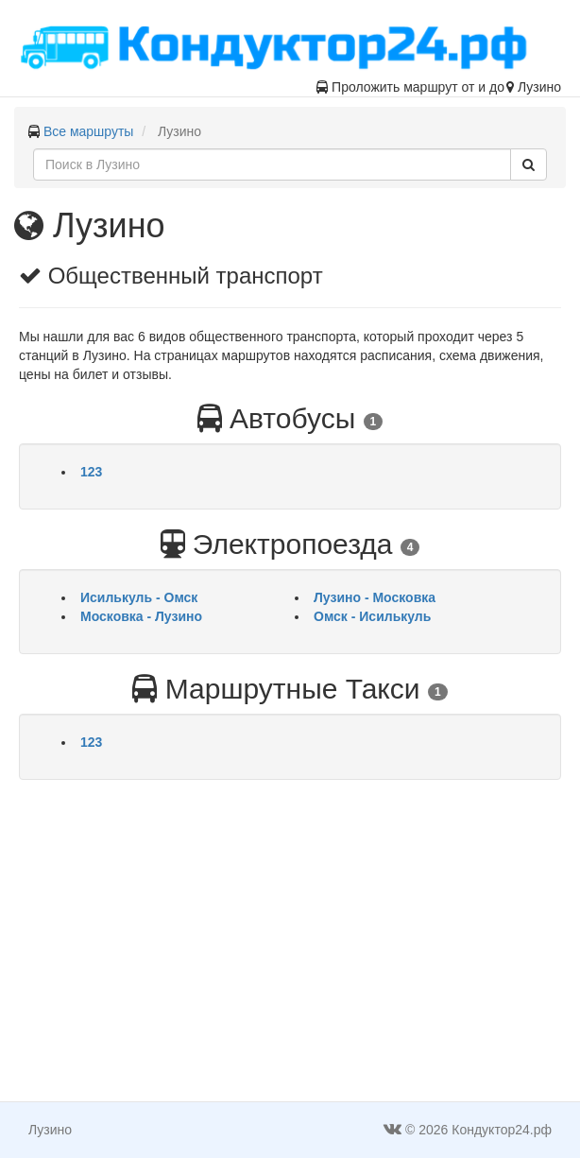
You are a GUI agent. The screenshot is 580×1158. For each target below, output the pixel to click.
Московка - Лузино (141, 616)
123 (91, 471)
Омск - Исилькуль (372, 616)
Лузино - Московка (374, 597)
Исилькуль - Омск (138, 597)
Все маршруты (88, 131)
